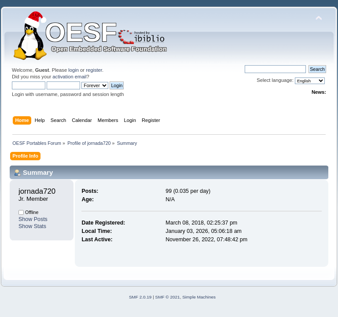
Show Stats (32, 226)
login (73, 70)
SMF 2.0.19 (140, 297)
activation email (69, 76)
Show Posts (33, 219)
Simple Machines (199, 297)
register (94, 70)
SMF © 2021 (167, 297)
